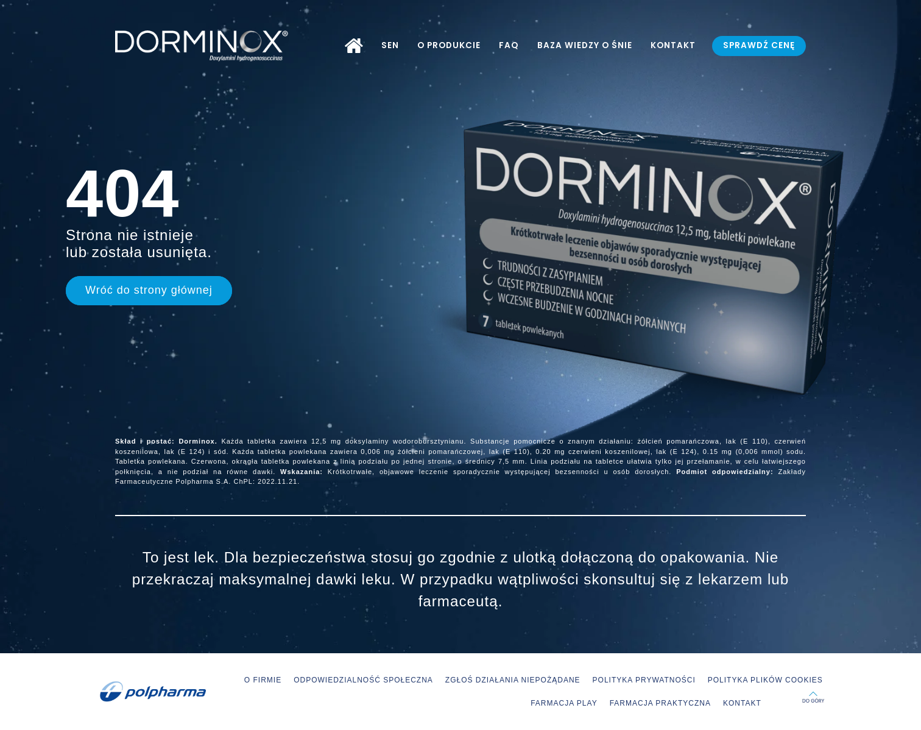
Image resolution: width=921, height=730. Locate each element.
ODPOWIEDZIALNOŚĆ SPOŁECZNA (363, 680)
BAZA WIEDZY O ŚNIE (584, 45)
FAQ (508, 45)
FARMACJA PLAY (564, 703)
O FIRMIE (262, 680)
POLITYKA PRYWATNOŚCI (644, 680)
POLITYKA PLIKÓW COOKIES (765, 680)
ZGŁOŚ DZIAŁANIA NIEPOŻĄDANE (512, 680)
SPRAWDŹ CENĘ (759, 45)
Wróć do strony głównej (149, 290)
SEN (390, 45)
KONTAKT (673, 45)
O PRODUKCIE (449, 45)
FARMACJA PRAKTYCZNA (660, 703)
